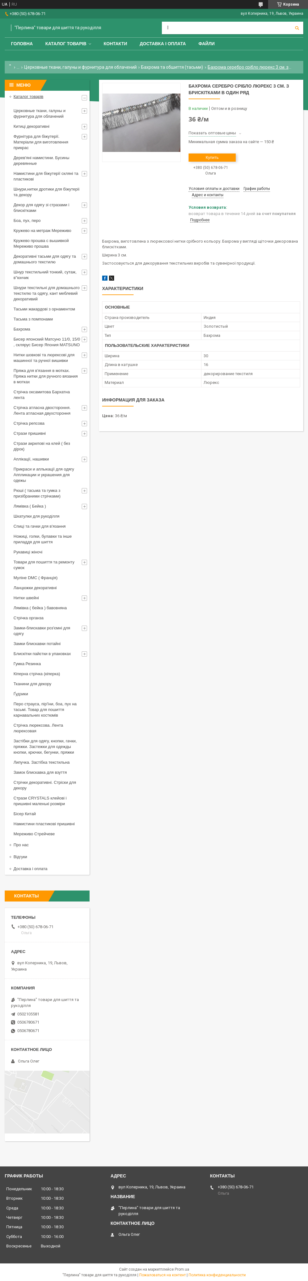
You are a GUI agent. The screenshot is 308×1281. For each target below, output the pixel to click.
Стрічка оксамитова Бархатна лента (42, 395)
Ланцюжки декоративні (35, 587)
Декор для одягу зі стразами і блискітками (41, 207)
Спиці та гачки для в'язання (40, 526)
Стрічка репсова (29, 423)
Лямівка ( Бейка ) (30, 506)
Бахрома (22, 329)
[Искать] (297, 28)
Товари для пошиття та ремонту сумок (44, 565)
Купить (212, 157)
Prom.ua (182, 1269)
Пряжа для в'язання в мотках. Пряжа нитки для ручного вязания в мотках (46, 376)
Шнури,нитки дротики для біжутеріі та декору (47, 192)
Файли (206, 43)
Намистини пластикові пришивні (44, 823)
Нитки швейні (26, 597)
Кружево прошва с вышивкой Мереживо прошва (41, 243)
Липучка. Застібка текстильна (42, 762)
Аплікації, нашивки (31, 459)
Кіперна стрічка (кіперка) (37, 673)
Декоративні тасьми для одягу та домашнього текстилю (45, 259)
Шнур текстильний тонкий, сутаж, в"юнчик (45, 275)
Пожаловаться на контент (162, 1275)
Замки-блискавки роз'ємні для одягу (42, 631)
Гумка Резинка (27, 663)
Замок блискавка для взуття (40, 772)
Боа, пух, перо (27, 220)
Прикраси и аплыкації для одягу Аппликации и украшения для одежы (44, 475)
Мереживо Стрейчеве (34, 834)
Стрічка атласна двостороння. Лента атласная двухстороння (42, 410)
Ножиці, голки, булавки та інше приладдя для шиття (43, 539)
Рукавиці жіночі (28, 552)
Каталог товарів (65, 43)
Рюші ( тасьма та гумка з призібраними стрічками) (37, 493)
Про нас (21, 844)
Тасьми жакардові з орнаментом (44, 309)
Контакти (115, 43)
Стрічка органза (29, 618)
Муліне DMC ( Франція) (36, 577)
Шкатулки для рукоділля (36, 516)
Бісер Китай (25, 813)
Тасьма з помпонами (33, 319)
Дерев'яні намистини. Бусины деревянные (41, 160)
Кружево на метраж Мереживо (42, 230)
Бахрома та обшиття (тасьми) (172, 67)
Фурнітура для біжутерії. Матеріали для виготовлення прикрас (41, 142)
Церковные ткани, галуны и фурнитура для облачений (80, 67)
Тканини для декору (32, 683)
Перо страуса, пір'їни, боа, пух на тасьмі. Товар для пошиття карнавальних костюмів (45, 710)
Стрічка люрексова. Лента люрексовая (38, 728)
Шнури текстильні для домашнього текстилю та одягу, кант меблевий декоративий (47, 293)
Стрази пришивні (30, 433)
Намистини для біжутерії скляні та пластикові (46, 176)
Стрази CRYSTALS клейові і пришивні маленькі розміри (40, 801)
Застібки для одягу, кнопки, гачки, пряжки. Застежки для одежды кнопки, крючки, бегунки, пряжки (45, 747)
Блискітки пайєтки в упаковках (42, 653)
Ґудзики (21, 694)
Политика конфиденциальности (217, 1275)
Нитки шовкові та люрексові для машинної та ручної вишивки (44, 358)
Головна (22, 43)
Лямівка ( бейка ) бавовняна (40, 608)
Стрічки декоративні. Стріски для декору (45, 785)
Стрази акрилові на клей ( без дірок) (42, 446)
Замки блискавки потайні (37, 643)
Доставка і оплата (163, 43)
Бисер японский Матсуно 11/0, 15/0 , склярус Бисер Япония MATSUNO (47, 342)
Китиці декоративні (31, 126)
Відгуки (20, 856)
